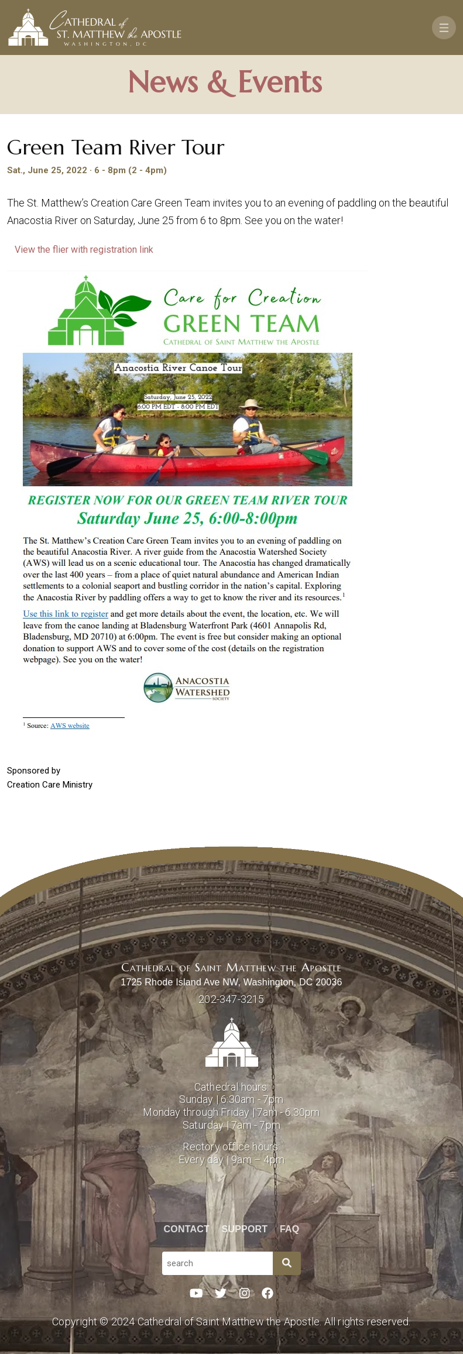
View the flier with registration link (85, 249)
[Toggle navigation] (444, 27)
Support (245, 1229)
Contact (187, 1229)
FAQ (290, 1229)
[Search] (287, 1263)
